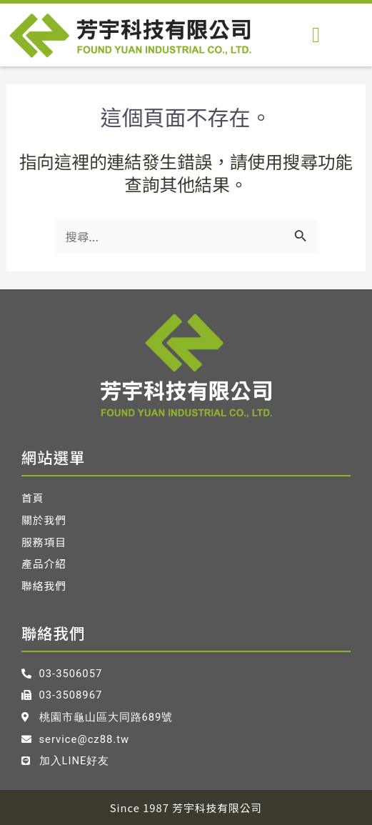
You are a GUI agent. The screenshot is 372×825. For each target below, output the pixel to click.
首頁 (32, 498)
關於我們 (43, 520)
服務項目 (43, 542)
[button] (316, 35)
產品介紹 (43, 563)
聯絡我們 (43, 586)
